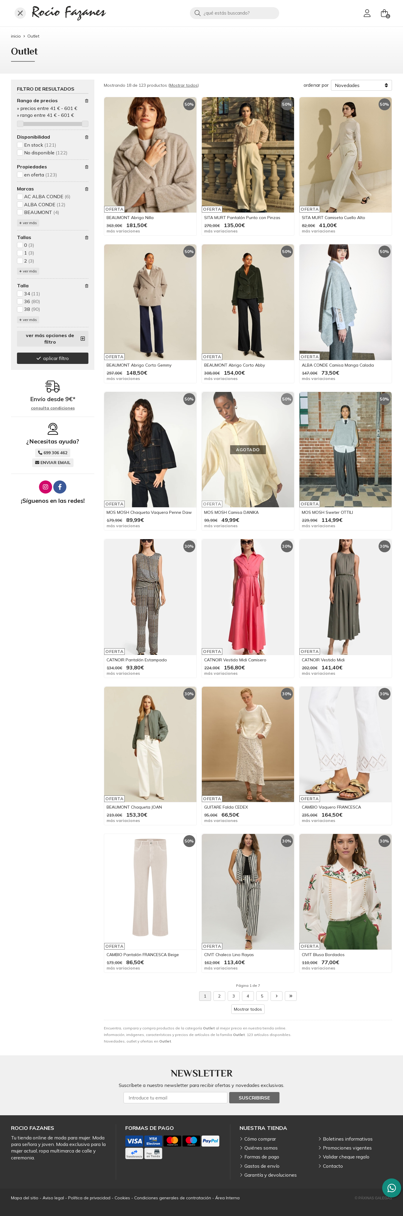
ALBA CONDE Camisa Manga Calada (338, 365)
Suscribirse (254, 1098)
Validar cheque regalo (346, 1157)
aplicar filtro (56, 358)
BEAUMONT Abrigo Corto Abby (234, 365)
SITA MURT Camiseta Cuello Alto (333, 217)
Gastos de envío (261, 1166)
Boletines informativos (348, 1139)
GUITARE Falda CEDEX (226, 807)
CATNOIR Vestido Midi (323, 660)
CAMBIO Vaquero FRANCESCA (331, 807)
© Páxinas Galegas (373, 1198)
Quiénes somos (261, 1148)
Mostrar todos (184, 85)
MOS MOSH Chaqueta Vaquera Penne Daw (149, 512)
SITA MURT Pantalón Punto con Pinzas (242, 217)
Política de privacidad (89, 1198)
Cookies (122, 1198)
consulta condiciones (53, 408)
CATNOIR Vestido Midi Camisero (235, 660)
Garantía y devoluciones (270, 1175)
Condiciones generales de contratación (172, 1198)
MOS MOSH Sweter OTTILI (327, 512)
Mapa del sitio (24, 1198)
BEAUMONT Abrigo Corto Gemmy (139, 365)
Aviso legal (53, 1198)
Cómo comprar (260, 1139)
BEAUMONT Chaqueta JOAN (134, 807)
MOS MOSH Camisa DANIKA (231, 512)
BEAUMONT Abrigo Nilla (130, 217)
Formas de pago (261, 1157)
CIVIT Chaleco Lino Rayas (229, 954)
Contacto (333, 1166)
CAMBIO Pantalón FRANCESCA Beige (143, 954)
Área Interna (227, 1198)
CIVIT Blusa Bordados (323, 954)
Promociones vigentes (347, 1148)
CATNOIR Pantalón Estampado (137, 660)
